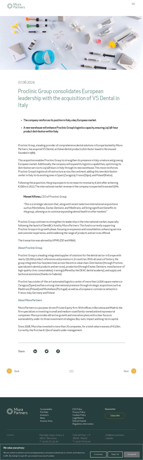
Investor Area (46, 421)
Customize (98, 454)
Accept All (132, 454)
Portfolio (44, 412)
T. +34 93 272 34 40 (49, 441)
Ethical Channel (79, 421)
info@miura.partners (114, 435)
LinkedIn (109, 438)
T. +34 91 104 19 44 (82, 441)
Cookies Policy (79, 415)
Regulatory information (83, 424)
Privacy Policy (79, 412)
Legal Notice (78, 418)
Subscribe (115, 416)
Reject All (115, 454)
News (42, 418)
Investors (44, 415)
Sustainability (46, 409)
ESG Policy (77, 409)
